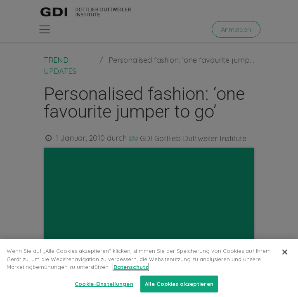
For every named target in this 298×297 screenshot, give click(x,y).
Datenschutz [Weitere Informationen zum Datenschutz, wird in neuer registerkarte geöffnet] (131, 272)
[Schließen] (285, 257)
